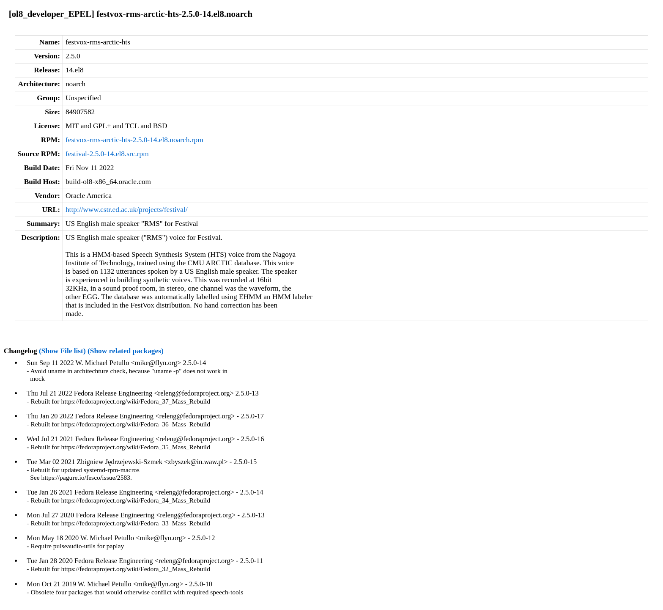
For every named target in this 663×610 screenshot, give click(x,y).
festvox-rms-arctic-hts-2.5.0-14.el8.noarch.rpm (134, 140)
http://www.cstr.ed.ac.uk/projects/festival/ (127, 210)
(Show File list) (62, 351)
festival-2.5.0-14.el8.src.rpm (107, 154)
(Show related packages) (126, 351)
